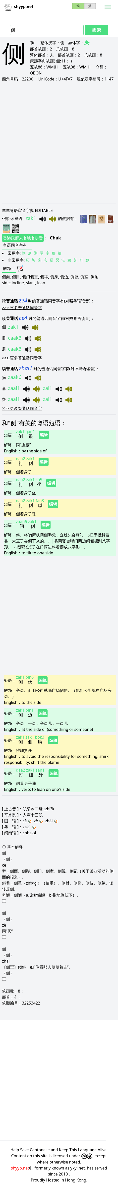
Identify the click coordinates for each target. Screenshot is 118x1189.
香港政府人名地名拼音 (23, 238)
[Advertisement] (58, 142)
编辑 (44, 435)
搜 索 (96, 30)
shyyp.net (20, 1168)
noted (74, 1162)
